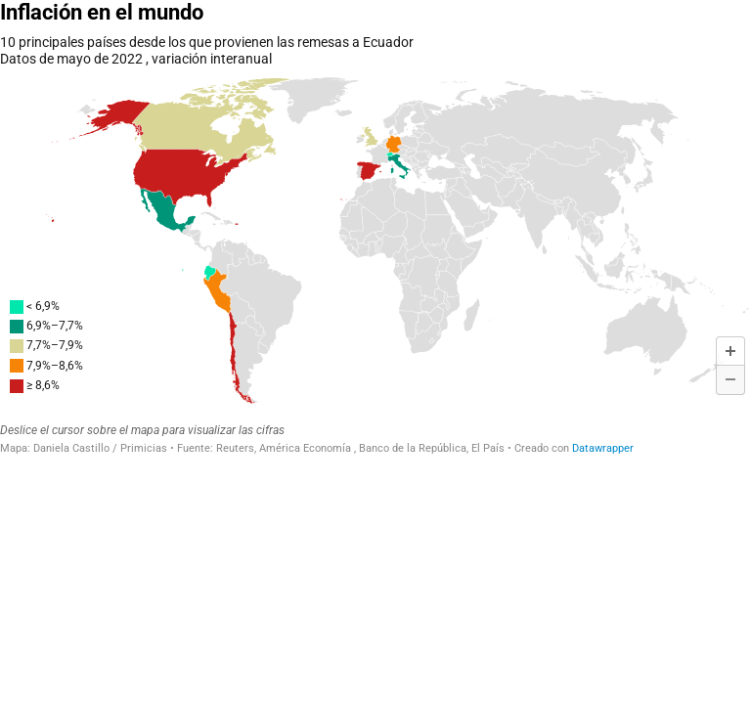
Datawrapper (603, 448)
